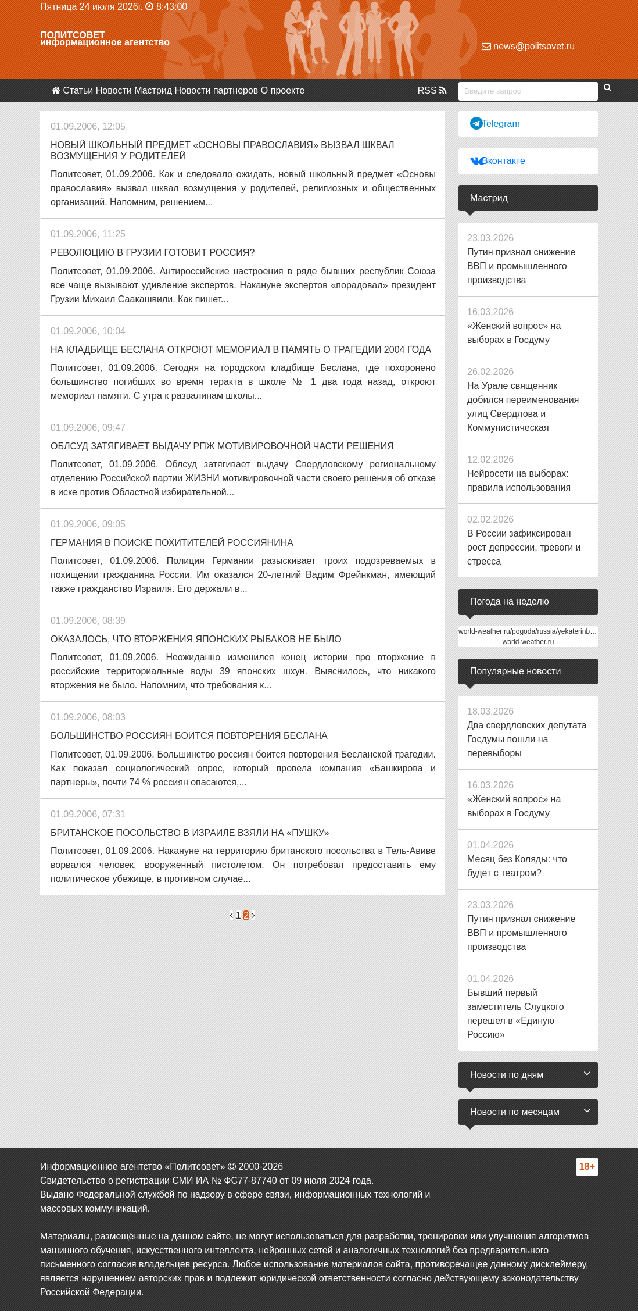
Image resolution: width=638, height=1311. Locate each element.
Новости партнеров (217, 90)
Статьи (78, 90)
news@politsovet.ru (528, 46)
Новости (114, 90)
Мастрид (153, 90)
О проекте (282, 90)
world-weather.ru (528, 642)
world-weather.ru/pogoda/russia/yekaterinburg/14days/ (542, 631)
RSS (432, 90)
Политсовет (72, 35)
